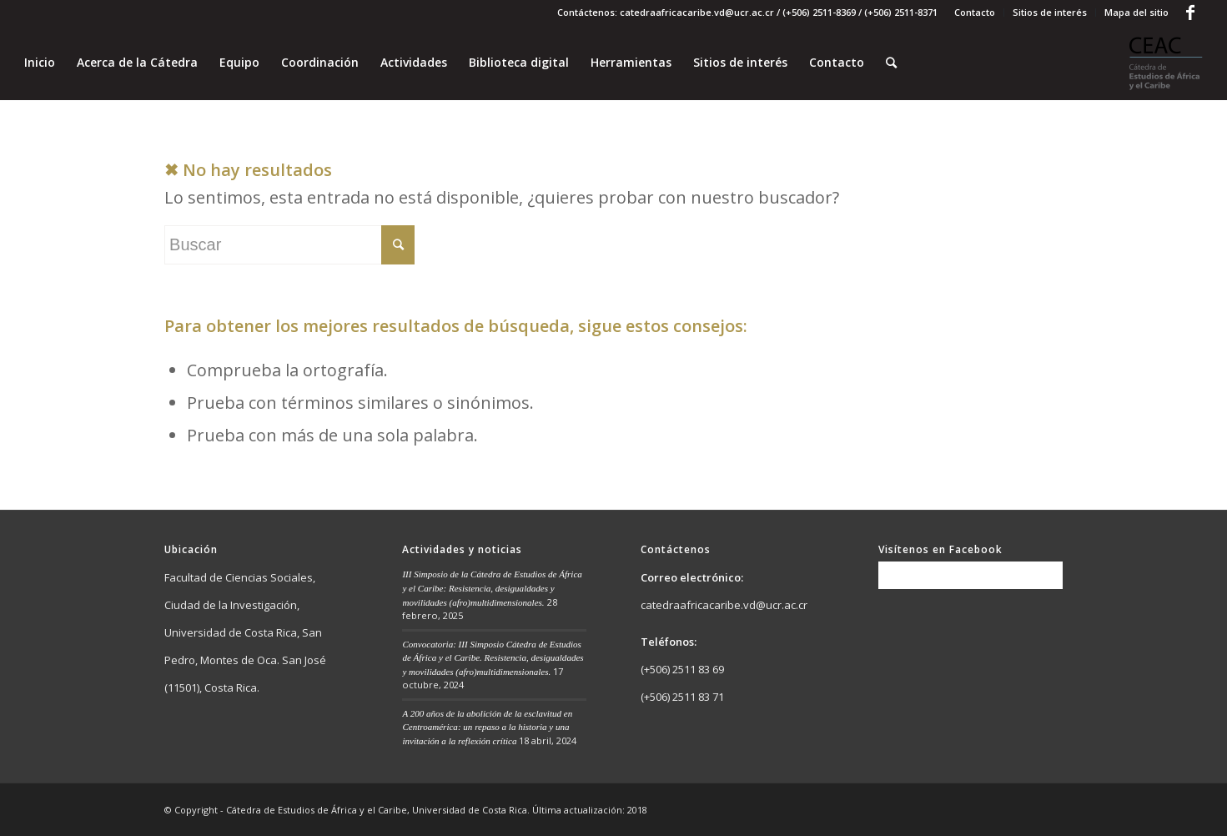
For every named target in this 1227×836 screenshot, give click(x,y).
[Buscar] (891, 62)
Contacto (974, 12)
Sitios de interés (1050, 12)
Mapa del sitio (1136, 12)
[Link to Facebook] (1190, 12)
